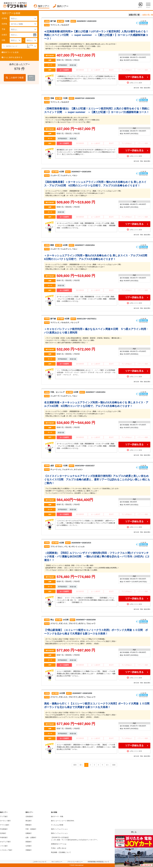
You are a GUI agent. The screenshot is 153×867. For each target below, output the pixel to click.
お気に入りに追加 (134, 83)
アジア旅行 (4, 816)
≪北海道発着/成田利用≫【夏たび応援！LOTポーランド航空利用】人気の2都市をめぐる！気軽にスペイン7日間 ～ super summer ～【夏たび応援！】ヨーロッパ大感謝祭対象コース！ (96, 35)
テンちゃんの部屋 (57, 825)
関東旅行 (29, 825)
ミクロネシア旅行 (6, 850)
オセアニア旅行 (5, 842)
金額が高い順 (147, 15)
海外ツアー (43, 6)
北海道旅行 (29, 816)
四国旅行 (29, 842)
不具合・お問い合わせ (58, 848)
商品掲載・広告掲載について (61, 852)
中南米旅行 (4, 837)
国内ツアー (62, 6)
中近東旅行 (4, 829)
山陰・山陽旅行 (31, 837)
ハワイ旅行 (4, 846)
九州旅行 (29, 846)
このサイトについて (39, 862)
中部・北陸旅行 (31, 829)
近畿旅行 (29, 833)
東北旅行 (29, 821)
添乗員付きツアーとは (58, 844)
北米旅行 (3, 833)
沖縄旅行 (29, 850)
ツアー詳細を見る (134, 77)
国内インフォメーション (59, 833)
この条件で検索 (15, 77)
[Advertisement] (19, 103)
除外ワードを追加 (10, 52)
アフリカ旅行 (4, 825)
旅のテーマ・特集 (57, 816)
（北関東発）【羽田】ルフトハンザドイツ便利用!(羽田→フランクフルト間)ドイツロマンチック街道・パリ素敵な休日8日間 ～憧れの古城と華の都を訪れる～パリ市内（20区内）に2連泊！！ (96, 556)
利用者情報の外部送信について (98, 862)
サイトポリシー (57, 862)
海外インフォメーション (59, 829)
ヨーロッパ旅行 (5, 821)
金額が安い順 (134, 15)
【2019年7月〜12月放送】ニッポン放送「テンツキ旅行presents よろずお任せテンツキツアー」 (75, 839)
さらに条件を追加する (12, 57)
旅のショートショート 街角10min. (62, 821)
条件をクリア (31, 78)
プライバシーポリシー (75, 862)
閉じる (134, 832)
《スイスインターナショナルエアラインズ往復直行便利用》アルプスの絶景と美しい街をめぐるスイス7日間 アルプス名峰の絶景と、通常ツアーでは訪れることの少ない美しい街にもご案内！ (97, 479)
